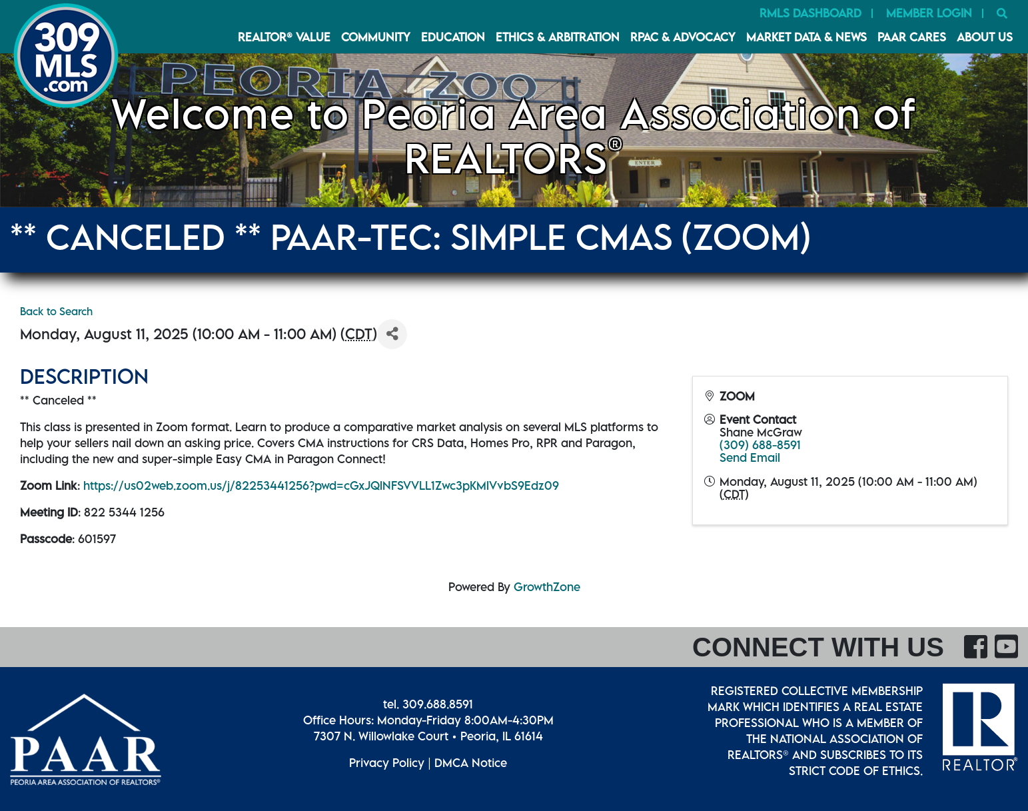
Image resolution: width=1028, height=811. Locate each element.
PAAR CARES (911, 37)
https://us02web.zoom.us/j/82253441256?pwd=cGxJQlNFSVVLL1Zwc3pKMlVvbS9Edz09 (321, 485)
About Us (985, 37)
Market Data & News (806, 37)
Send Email (750, 457)
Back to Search (56, 311)
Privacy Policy (386, 763)
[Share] (392, 334)
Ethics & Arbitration (558, 37)
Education (453, 37)
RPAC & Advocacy (683, 37)
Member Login (929, 13)
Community (375, 37)
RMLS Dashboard (810, 13)
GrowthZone (547, 587)
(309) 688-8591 (760, 445)
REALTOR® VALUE (284, 37)
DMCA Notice (470, 763)
